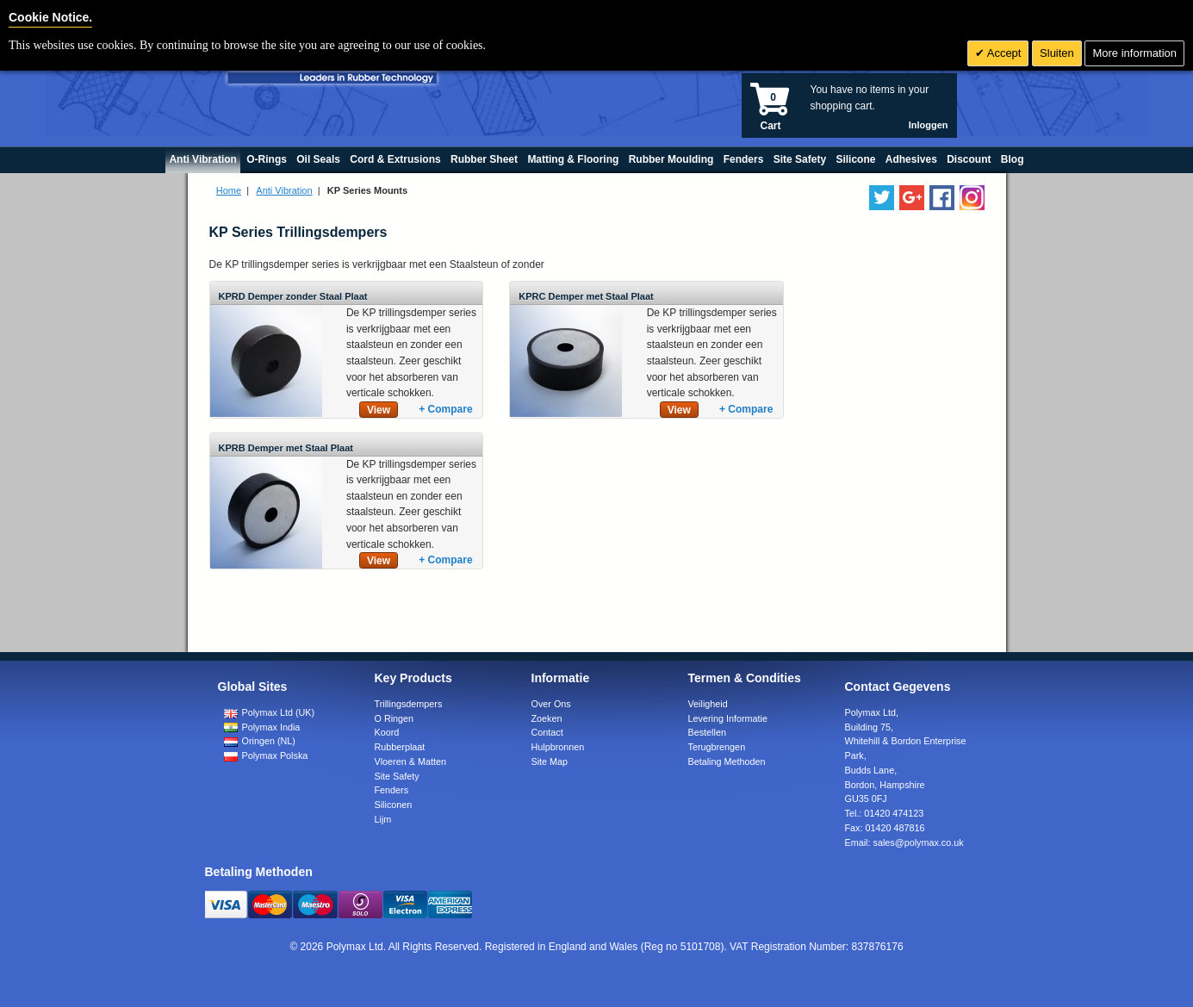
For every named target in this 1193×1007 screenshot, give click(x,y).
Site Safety (397, 776)
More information (1134, 53)
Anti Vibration (284, 190)
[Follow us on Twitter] (881, 197)
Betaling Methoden (727, 761)
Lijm (383, 819)
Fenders (392, 790)
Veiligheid (708, 704)
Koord (387, 732)
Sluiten (1057, 53)
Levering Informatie (727, 718)
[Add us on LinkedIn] (911, 197)
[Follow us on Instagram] (972, 197)
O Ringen (394, 718)
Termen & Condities (744, 678)
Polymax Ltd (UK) (269, 712)
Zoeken (546, 718)
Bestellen (707, 732)
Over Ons (551, 704)
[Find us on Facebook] (941, 197)
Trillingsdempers (409, 704)
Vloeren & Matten (410, 761)
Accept (1003, 53)
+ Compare (445, 409)
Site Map (550, 761)
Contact (547, 732)
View (378, 410)
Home (228, 190)
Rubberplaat (400, 747)
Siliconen (394, 804)
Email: (904, 842)
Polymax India (262, 727)
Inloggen (928, 125)
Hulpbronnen (558, 747)
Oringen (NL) (259, 741)
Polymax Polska (266, 755)
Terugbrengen (717, 747)
